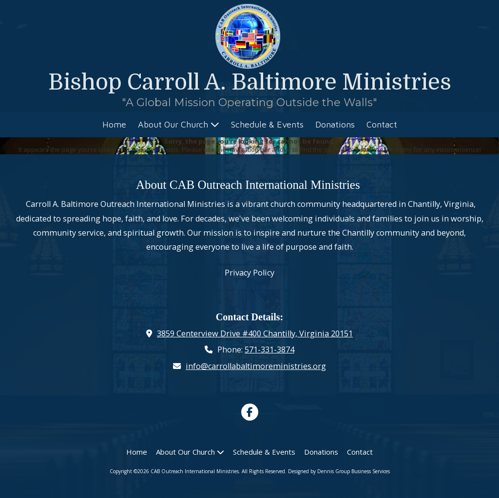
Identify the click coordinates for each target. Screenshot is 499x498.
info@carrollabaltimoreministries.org (256, 366)
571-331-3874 (269, 349)
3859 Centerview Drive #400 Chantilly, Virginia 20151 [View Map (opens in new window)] (255, 333)
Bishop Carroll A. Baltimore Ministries (249, 82)
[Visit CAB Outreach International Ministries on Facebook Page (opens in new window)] (249, 412)
